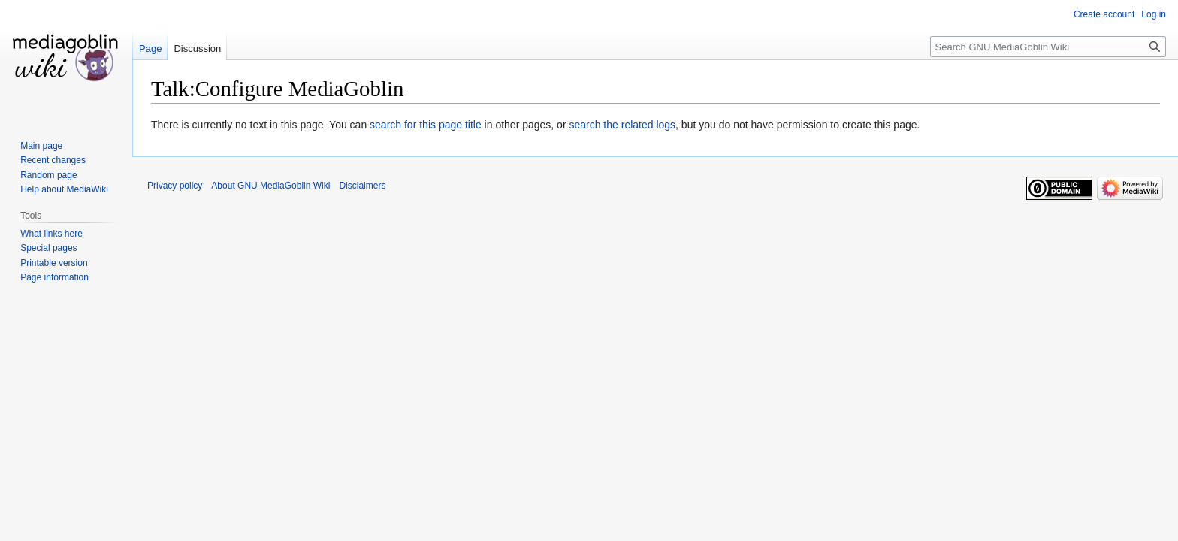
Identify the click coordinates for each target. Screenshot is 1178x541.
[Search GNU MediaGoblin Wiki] (1048, 46)
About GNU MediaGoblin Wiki (270, 185)
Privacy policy (174, 185)
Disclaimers (362, 185)
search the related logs (622, 125)
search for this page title (426, 125)
